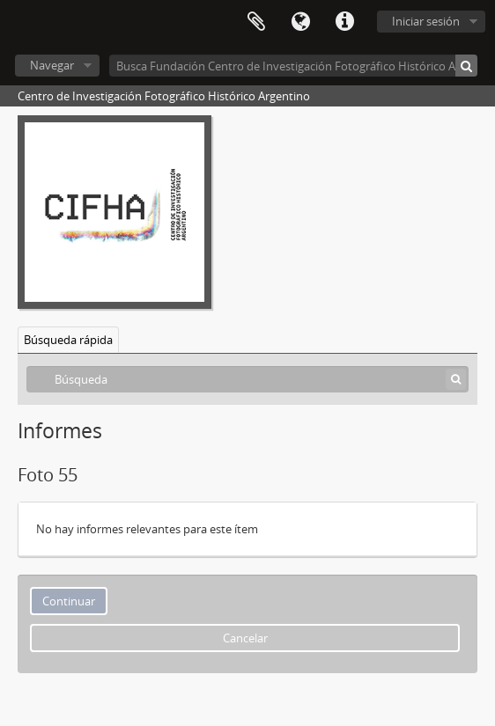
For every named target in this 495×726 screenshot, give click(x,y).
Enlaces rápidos (344, 22)
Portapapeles (256, 22)
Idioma (300, 22)
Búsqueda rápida (68, 340)
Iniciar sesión (426, 21)
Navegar (52, 65)
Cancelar (245, 638)
